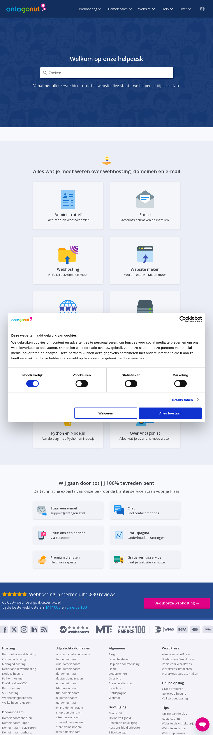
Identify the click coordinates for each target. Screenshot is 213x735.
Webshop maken (173, 733)
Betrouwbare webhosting (19, 654)
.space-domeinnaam (69, 722)
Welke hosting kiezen (16, 703)
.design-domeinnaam (69, 678)
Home (113, 669)
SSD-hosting (10, 693)
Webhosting (90, 9)
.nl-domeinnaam (66, 698)
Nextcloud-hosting (174, 694)
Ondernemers (118, 674)
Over (185, 9)
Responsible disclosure (124, 728)
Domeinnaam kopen (15, 723)
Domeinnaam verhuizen (18, 732)
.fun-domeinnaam (67, 693)
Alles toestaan (170, 413)
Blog (111, 654)
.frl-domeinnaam (66, 688)
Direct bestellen (119, 659)
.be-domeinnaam (66, 659)
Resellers (115, 688)
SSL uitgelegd (118, 732)
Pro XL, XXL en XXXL (15, 683)
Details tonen (182, 400)
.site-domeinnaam (67, 717)
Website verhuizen (174, 728)
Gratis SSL (115, 713)
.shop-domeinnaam (68, 712)
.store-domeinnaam (68, 727)
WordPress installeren (177, 669)
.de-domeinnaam (66, 674)
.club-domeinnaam (67, 664)
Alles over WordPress (176, 654)
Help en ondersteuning (124, 664)
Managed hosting (13, 664)
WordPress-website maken (180, 674)
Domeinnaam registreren (19, 728)
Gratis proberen (172, 689)
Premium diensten (121, 683)
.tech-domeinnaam (67, 732)
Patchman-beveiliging (123, 723)
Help (167, 9)
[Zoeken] (106, 72)
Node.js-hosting (12, 674)
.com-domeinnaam (67, 669)
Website (146, 9)
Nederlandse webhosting (19, 669)
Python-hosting (12, 678)
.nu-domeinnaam (66, 703)
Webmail (114, 698)
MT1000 (53, 607)
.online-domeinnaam (69, 708)
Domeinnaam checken (17, 718)
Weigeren (106, 413)
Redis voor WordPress (177, 664)
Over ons (115, 678)
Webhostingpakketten (17, 698)
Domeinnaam (120, 9)
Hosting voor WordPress (178, 659)
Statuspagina (118, 693)
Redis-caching (171, 719)
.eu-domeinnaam (66, 683)
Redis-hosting (11, 688)
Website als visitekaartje (178, 723)
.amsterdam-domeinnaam (72, 654)
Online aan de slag (174, 713)
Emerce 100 (77, 607)
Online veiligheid (120, 718)
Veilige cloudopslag (175, 698)
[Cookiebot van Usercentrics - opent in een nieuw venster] (183, 319)
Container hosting (14, 659)
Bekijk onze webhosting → (176, 603)
